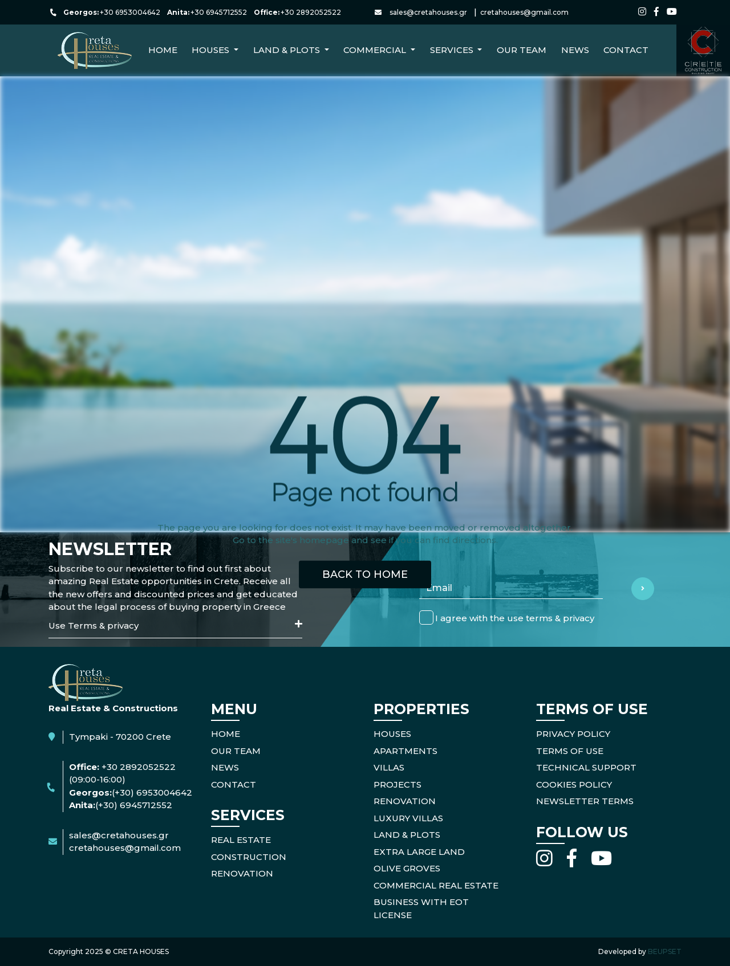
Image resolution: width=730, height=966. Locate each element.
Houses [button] (212, 49)
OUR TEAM (236, 750)
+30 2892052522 (311, 12)
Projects (397, 784)
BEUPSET (665, 951)
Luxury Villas (408, 818)
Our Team (521, 49)
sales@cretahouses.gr (428, 12)
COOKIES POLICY (574, 784)
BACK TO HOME (365, 574)
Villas (389, 767)
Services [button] (453, 49)
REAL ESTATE (241, 839)
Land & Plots (407, 834)
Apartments (405, 750)
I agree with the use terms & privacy (514, 617)
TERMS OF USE (569, 750)
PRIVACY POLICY (573, 733)
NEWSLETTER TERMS (585, 801)
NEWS (575, 49)
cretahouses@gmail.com (524, 12)
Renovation (405, 801)
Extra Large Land (419, 851)
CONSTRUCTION (248, 856)
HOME (225, 733)
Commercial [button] (375, 49)
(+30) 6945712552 (133, 805)
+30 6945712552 (218, 12)
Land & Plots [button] (287, 49)
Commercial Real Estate (436, 885)
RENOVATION (242, 873)
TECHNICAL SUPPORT (586, 767)
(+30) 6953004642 (152, 792)
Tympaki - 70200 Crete (120, 736)
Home (162, 49)
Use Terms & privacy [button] (175, 625)
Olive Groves (407, 868)
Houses (392, 733)
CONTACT (625, 49)
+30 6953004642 (130, 12)
